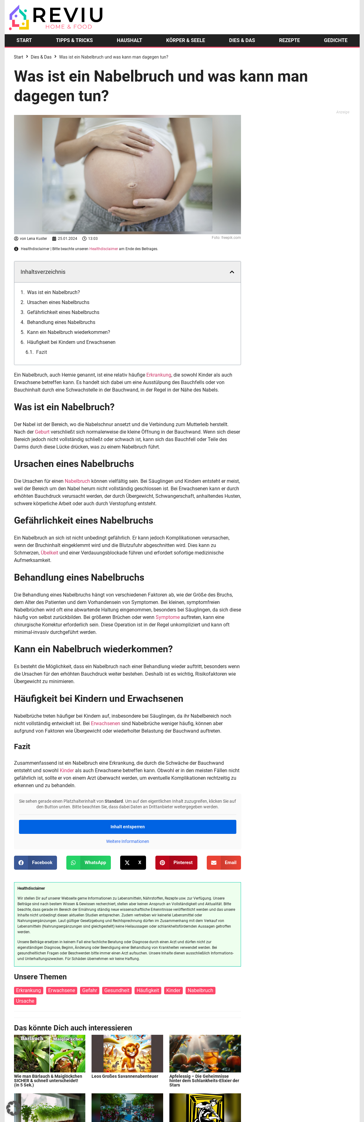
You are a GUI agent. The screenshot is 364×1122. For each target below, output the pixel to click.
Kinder (67, 770)
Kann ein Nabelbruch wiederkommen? (68, 332)
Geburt (42, 432)
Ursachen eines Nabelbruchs (58, 302)
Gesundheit (117, 990)
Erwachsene (61, 990)
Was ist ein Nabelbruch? (53, 292)
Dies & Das (41, 57)
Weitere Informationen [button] (127, 841)
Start (18, 57)
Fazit (41, 352)
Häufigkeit (148, 990)
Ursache (25, 1001)
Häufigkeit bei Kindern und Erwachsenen (71, 342)
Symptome (168, 617)
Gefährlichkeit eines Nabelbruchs (63, 312)
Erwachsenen (105, 723)
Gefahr (89, 990)
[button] (231, 271)
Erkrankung (158, 375)
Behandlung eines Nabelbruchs (61, 322)
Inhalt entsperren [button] (127, 826)
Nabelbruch (77, 481)
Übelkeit (49, 553)
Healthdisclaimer (103, 249)
